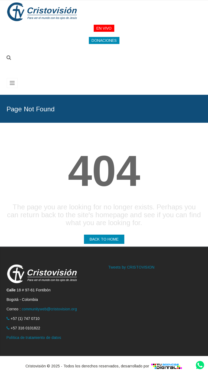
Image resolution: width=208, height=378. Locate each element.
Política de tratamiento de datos (33, 337)
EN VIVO (104, 28)
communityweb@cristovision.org (49, 309)
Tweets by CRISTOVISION (131, 267)
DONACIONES (104, 40)
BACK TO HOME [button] (104, 239)
